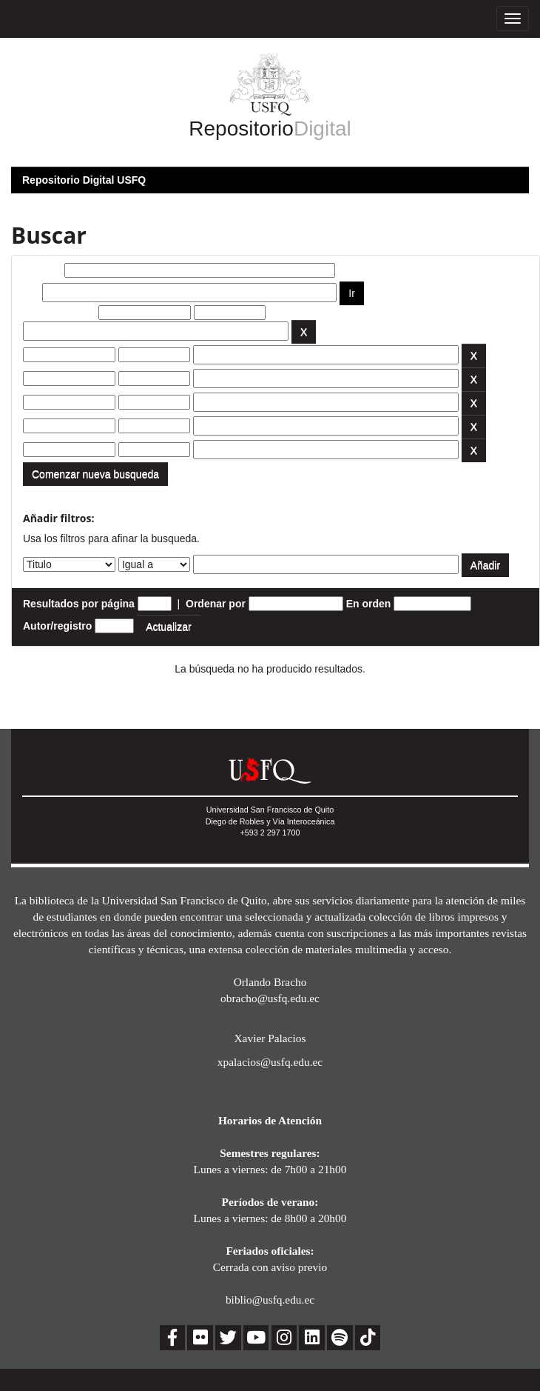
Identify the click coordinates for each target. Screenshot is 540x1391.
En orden (368, 604)
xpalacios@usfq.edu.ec (270, 1061)
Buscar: (42, 270)
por (31, 292)
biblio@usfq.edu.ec (270, 1299)
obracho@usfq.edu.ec (270, 998)
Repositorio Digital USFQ (84, 180)
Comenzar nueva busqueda (95, 474)
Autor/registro (57, 626)
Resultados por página (79, 604)
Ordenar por (216, 604)
